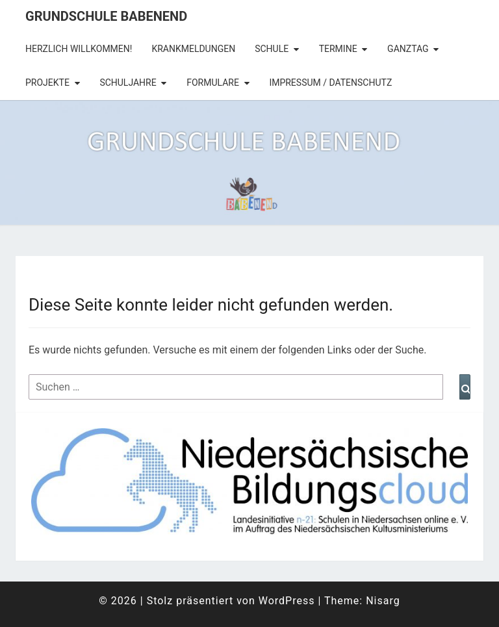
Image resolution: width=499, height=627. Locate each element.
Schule (271, 49)
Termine (338, 49)
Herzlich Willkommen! (78, 49)
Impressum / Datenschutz (330, 82)
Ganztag (407, 49)
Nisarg (383, 601)
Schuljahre (127, 82)
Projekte (47, 82)
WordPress (287, 601)
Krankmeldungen (193, 49)
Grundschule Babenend (106, 16)
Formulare (212, 82)
